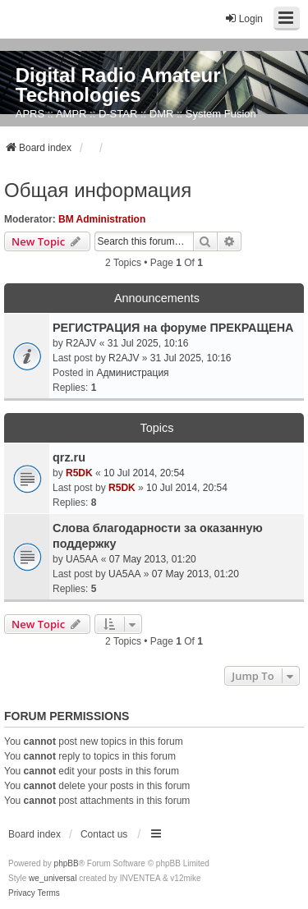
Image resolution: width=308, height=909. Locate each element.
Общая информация (97, 190)
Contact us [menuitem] (103, 834)
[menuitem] (21, 893)
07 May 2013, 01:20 (152, 559)
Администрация (132, 373)
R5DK (79, 473)
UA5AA (82, 559)
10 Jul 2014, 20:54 (144, 473)
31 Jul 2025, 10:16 (148, 343)
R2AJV (81, 343)
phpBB (66, 863)
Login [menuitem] (243, 18)
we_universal (52, 878)
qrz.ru (69, 457)
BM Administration (101, 219)
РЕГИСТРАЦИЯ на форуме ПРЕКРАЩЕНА (173, 327)
